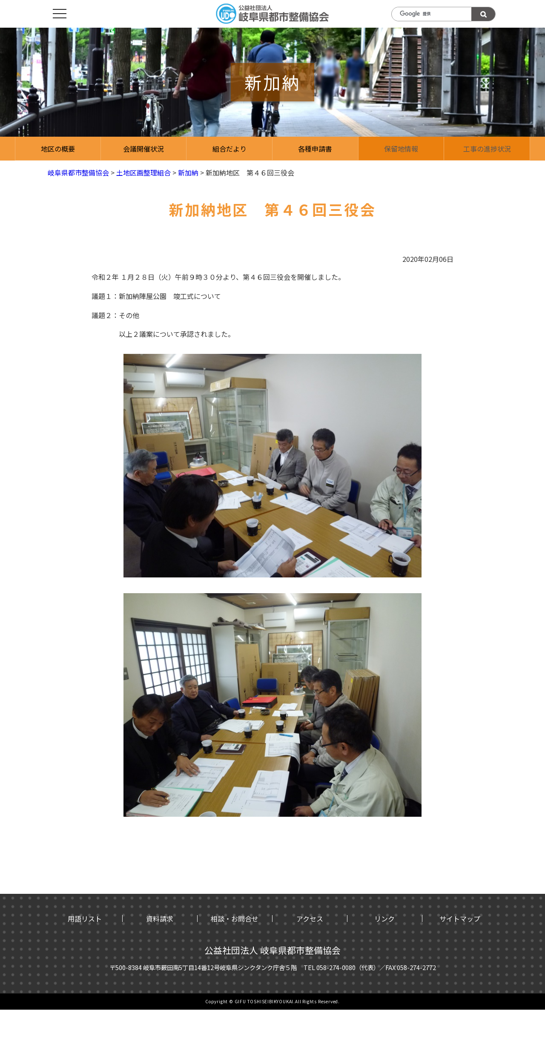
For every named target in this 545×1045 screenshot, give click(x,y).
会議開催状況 (143, 149)
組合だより (229, 149)
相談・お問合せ (234, 918)
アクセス (309, 918)
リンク (384, 918)
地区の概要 (58, 149)
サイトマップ (459, 918)
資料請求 (159, 918)
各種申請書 (315, 149)
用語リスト (85, 918)
